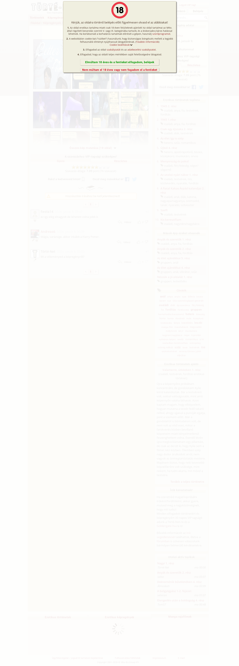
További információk (147, 41)
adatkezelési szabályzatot (141, 49)
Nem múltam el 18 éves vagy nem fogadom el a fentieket (119, 69)
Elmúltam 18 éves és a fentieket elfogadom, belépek (119, 62)
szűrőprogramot (161, 33)
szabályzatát (113, 49)
